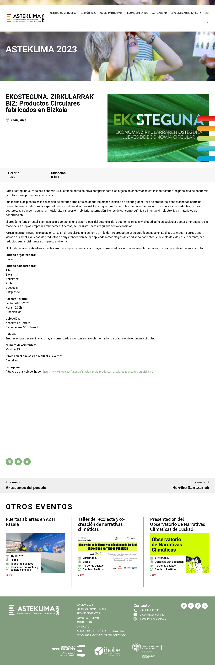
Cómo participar (111, 13)
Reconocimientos (137, 13)
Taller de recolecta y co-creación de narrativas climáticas (101, 524)
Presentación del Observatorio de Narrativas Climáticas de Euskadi (177, 524)
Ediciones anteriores (186, 14)
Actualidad (159, 13)
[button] (9, 461)
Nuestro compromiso (62, 13)
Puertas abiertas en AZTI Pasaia (30, 522)
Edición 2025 (88, 13)
